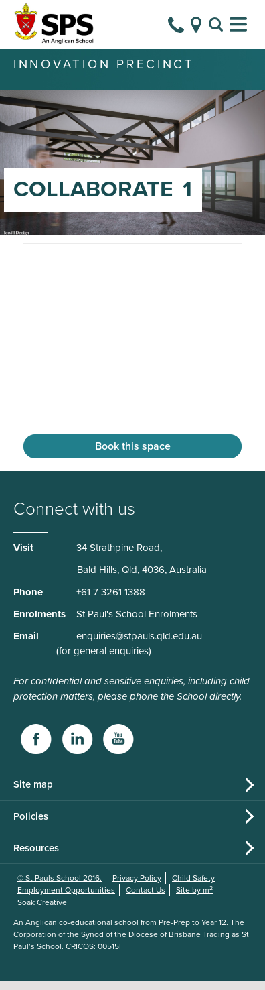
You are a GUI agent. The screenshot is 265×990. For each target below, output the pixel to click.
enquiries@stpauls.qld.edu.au (139, 645)
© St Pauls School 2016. (59, 887)
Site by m (194, 899)
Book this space (133, 455)
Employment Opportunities (66, 899)
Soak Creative (42, 911)
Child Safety (193, 887)
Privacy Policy (136, 887)
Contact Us (145, 899)
